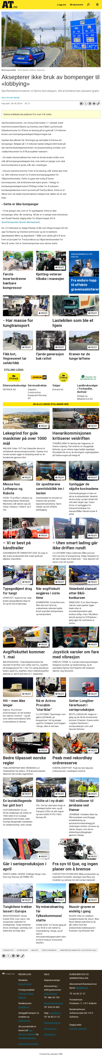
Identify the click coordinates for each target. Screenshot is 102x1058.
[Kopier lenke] (98, 104)
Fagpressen (24, 1020)
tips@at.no (23, 1007)
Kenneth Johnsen (78, 1028)
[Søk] (88, 4)
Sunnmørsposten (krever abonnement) (20, 222)
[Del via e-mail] (94, 104)
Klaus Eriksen (25, 984)
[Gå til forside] (9, 4)
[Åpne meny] (97, 5)
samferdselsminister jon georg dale (78, 950)
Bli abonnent (76, 4)
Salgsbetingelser (52, 1022)
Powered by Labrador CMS (51, 1054)
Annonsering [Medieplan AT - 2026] (50, 1028)
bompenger (22, 950)
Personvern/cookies (28, 1044)
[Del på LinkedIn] (90, 104)
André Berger (50, 993)
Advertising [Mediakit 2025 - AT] (49, 1034)
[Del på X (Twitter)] (86, 104)
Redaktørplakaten (27, 1038)
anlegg (34, 950)
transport (8, 950)
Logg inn (61, 4)
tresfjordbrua (49, 950)
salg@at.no (55, 1013)
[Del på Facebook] (81, 104)
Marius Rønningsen (53, 1003)
